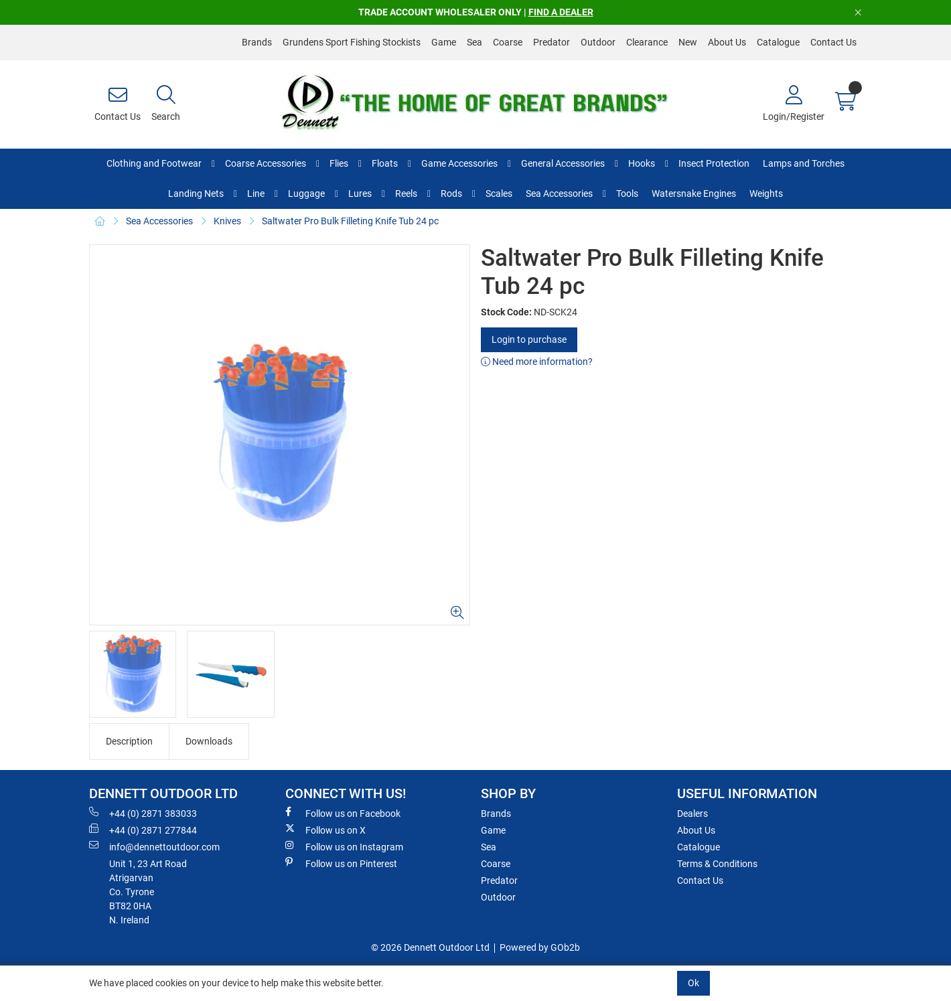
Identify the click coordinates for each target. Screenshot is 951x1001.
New (687, 42)
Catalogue (778, 42)
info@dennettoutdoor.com (154, 846)
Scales (499, 193)
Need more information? (537, 361)
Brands (257, 42)
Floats (385, 163)
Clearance (647, 42)
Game (443, 42)
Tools (627, 193)
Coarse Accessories (265, 163)
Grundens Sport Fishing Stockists (352, 42)
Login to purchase (529, 339)
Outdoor (598, 42)
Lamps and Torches (804, 163)
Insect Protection (713, 163)
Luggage (306, 193)
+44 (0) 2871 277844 (143, 830)
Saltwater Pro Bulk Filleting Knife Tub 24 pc (350, 221)
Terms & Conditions (717, 863)
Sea (474, 42)
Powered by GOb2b (540, 947)
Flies (339, 163)
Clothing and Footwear (154, 163)
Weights (766, 193)
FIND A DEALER (560, 12)
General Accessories (563, 163)
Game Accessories (459, 163)
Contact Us (833, 42)
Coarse (507, 42)
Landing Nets (196, 193)
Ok (693, 983)
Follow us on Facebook (342, 813)
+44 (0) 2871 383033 (143, 813)
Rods (451, 193)
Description (129, 741)
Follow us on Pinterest (341, 863)
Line (256, 193)
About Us (727, 42)
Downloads (209, 741)
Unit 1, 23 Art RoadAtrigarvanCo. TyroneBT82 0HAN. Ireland (148, 891)
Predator (551, 42)
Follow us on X (325, 830)
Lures (360, 193)
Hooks (641, 163)
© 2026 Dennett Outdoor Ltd (430, 947)
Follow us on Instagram (344, 846)
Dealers (692, 813)
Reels (406, 193)
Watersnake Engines (694, 193)
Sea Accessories (559, 193)
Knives (227, 221)
